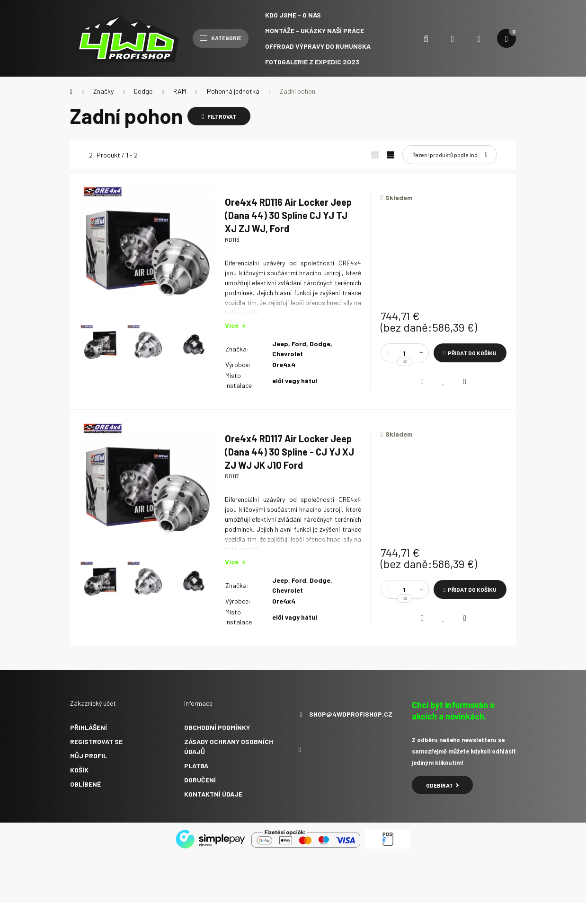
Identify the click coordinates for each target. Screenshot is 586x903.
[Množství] (404, 353)
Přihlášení (88, 727)
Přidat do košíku (472, 353)
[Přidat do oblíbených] (443, 381)
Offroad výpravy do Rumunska (318, 46)
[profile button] (479, 38)
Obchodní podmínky (217, 727)
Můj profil (88, 756)
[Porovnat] (422, 381)
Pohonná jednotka (233, 91)
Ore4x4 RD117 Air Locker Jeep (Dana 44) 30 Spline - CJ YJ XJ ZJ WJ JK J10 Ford (289, 452)
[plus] (421, 353)
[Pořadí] (449, 154)
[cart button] (506, 38)
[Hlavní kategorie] (71, 91)
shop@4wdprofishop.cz (350, 714)
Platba (196, 766)
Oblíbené (85, 784)
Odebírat (442, 785)
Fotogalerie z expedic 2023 (312, 62)
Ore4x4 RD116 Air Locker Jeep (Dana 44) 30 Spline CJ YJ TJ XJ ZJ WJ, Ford (288, 215)
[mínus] (388, 353)
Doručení (200, 780)
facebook (299, 749)
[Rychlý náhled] (464, 381)
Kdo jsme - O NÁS (293, 15)
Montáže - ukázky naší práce (314, 30)
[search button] (426, 38)
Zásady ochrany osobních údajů (228, 746)
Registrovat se (96, 741)
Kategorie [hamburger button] (220, 38)
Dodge (143, 91)
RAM (179, 91)
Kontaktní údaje (213, 794)
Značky (103, 91)
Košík (79, 770)
